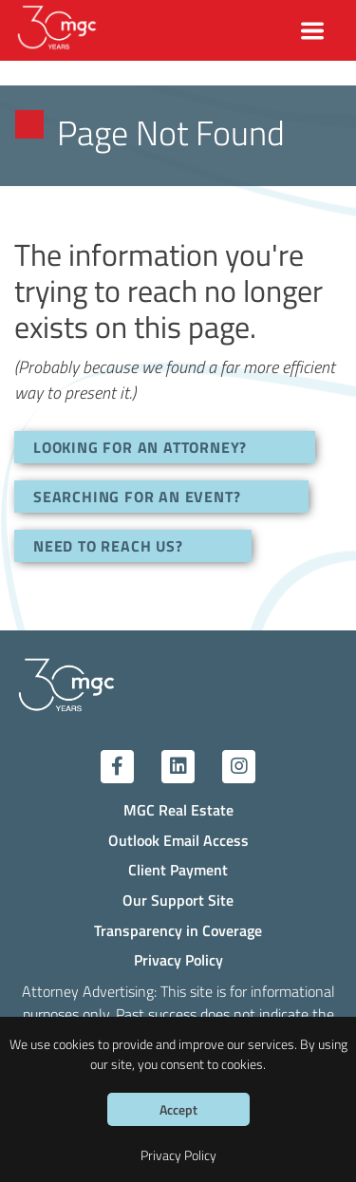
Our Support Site (178, 899)
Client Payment (178, 869)
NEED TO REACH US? (108, 545)
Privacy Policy (178, 959)
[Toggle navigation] (313, 31)
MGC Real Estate (178, 809)
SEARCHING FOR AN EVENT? (136, 496)
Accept (178, 1109)
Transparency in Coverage (178, 930)
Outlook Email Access (178, 840)
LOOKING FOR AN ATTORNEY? (140, 447)
